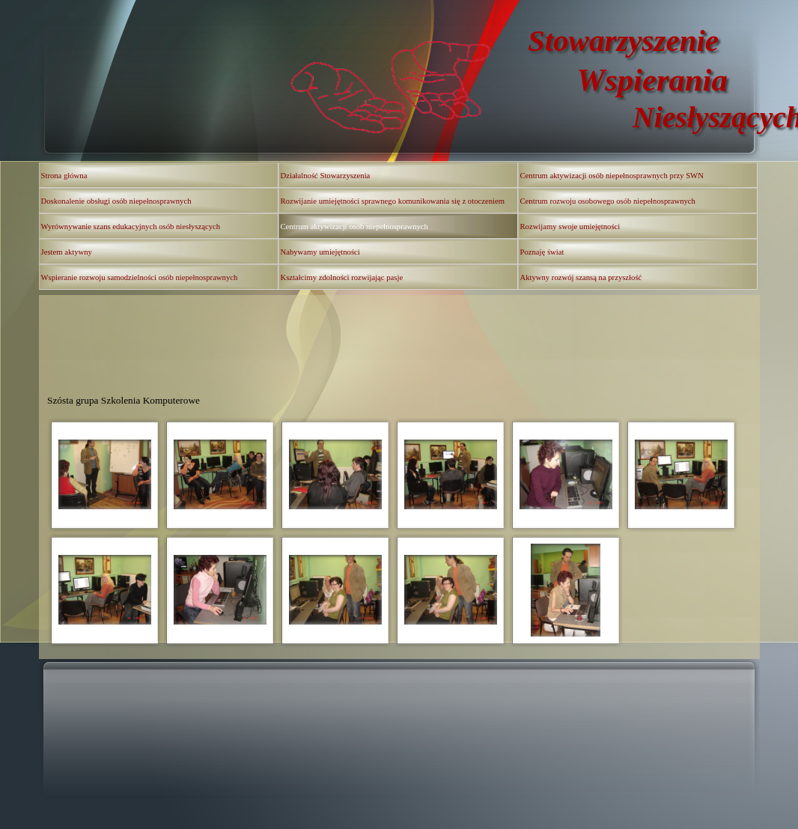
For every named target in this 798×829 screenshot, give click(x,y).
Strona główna (64, 175)
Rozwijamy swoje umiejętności (570, 226)
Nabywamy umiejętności (320, 252)
